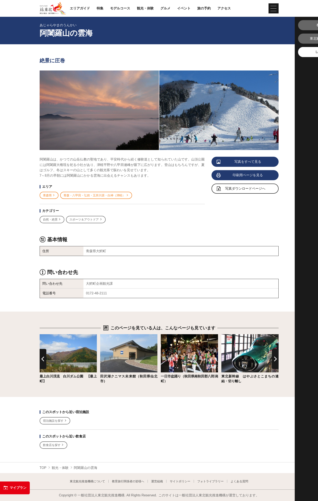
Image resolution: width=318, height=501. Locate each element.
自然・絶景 (52, 219)
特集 (100, 8)
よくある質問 (239, 481)
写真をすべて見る (239, 162)
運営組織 (157, 481)
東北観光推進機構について (87, 481)
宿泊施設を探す (55, 421)
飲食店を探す (53, 445)
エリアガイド (80, 8)
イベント (184, 8)
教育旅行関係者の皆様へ (128, 481)
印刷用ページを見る (240, 175)
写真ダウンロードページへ (241, 189)
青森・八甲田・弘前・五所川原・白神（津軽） (96, 195)
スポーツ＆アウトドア (85, 219)
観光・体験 (145, 8)
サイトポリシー (180, 481)
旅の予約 (204, 8)
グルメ (165, 8)
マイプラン (14, 487)
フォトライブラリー (210, 481)
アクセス (224, 8)
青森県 (49, 195)
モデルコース (120, 8)
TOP (43, 468)
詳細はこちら (50, 336)
